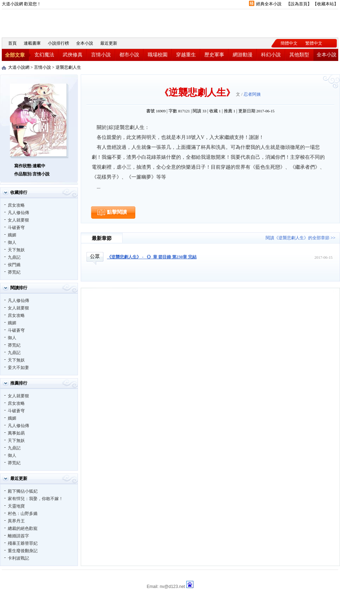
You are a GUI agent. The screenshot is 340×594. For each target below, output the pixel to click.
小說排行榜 (58, 43)
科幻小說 (271, 54)
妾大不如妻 (18, 367)
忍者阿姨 (252, 94)
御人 (12, 242)
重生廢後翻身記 (23, 550)
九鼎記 (14, 257)
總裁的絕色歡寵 (23, 528)
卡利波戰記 (18, 558)
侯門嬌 (14, 264)
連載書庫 (32, 43)
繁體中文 (313, 43)
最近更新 (108, 43)
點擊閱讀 (117, 212)
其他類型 (299, 54)
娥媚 (12, 234)
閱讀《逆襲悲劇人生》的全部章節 (297, 237)
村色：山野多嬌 (23, 513)
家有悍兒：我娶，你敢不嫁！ (35, 498)
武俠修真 (73, 54)
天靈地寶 (16, 506)
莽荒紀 (14, 272)
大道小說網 (41, 22)
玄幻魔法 (44, 54)
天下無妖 (16, 249)
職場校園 (158, 54)
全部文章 (15, 55)
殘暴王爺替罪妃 (23, 543)
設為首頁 (298, 3)
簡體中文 (289, 43)
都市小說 (129, 54)
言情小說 (101, 54)
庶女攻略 (16, 205)
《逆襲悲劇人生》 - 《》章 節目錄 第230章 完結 (152, 256)
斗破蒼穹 (16, 227)
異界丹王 (16, 521)
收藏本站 (325, 3)
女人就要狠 (18, 220)
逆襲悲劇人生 (68, 67)
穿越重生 (186, 54)
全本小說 (84, 43)
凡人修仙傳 (18, 212)
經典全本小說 (269, 3)
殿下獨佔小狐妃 (23, 491)
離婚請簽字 (18, 535)
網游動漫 (243, 54)
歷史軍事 (214, 54)
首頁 (12, 43)
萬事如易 (16, 433)
